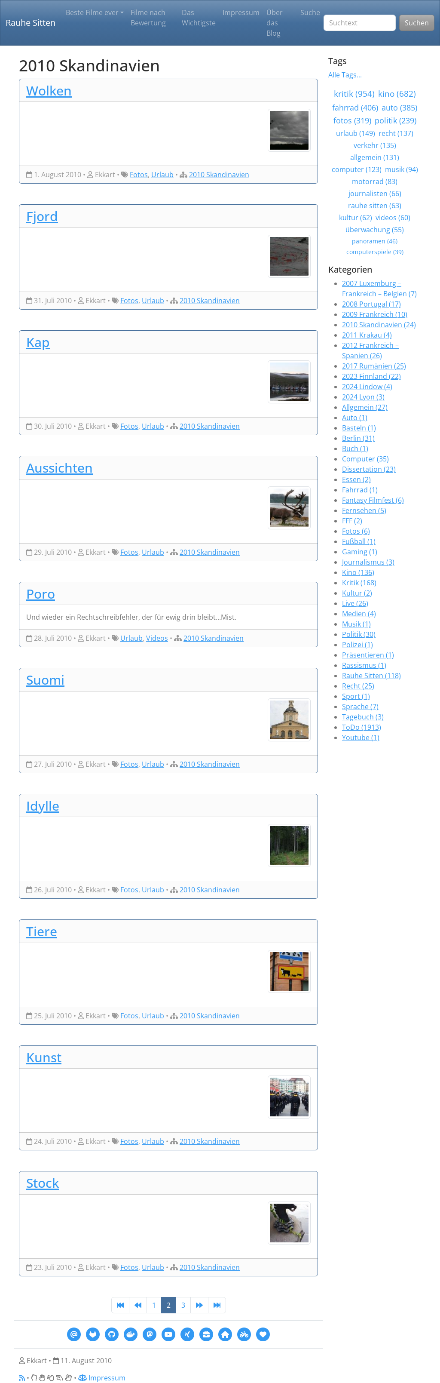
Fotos (139, 174)
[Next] (199, 1305)
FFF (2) (352, 521)
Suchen (417, 23)
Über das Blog (274, 23)
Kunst (43, 1057)
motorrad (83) (374, 181)
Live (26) (355, 603)
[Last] (217, 1305)
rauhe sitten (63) (374, 205)
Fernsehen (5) (364, 510)
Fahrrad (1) (360, 490)
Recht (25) (358, 686)
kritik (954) (354, 93)
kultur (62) (355, 217)
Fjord (42, 216)
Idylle (42, 805)
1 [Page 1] (154, 1305)
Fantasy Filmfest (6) (373, 500)
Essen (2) (356, 479)
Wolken (49, 90)
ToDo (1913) (361, 727)
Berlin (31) (358, 438)
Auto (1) (354, 417)
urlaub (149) (355, 133)
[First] (120, 1305)
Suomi (45, 679)
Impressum (241, 12)
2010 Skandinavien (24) (379, 324)
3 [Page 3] (183, 1305)
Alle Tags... (345, 75)
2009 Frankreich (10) (374, 314)
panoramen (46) (374, 241)
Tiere (41, 931)
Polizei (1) (357, 644)
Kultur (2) (357, 593)
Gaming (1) (359, 551)
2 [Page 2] (169, 1305)
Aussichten (59, 467)
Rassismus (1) (364, 665)
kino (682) (397, 93)
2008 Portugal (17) (371, 304)
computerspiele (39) (374, 252)
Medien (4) (359, 613)
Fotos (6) (356, 531)
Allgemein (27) (365, 407)
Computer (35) (365, 459)
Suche (310, 12)
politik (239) (395, 120)
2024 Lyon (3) (363, 397)
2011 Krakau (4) (367, 335)
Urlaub (162, 174)
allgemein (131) (374, 157)
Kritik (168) (359, 582)
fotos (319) (352, 120)
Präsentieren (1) (368, 655)
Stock (42, 1183)
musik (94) (401, 169)
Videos (157, 638)
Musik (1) (356, 624)
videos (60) (393, 217)
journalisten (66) (374, 193)
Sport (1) (356, 696)
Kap (38, 342)
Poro (40, 593)
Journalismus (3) (368, 562)
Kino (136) (358, 572)
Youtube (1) (360, 737)
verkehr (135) (375, 145)
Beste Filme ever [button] (92, 12)
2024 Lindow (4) (367, 386)
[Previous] (138, 1305)
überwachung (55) (374, 229)
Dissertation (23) (369, 469)
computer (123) (357, 169)
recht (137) (396, 133)
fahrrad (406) (355, 107)
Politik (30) (359, 634)
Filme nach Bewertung (148, 18)
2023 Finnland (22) (371, 376)
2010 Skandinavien (219, 174)
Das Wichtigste (199, 18)
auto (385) (399, 107)
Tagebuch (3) (363, 717)
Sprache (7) (360, 706)
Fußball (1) (359, 541)
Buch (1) (355, 448)
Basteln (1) (359, 428)
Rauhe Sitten (30, 22)
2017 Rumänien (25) (374, 366)
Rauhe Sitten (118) (371, 675)
